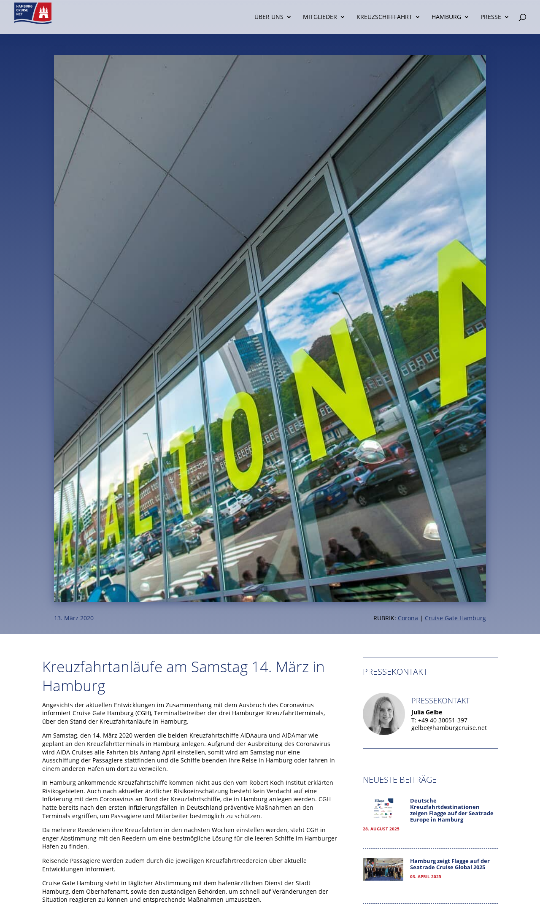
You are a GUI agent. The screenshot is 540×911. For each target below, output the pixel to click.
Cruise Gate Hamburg (455, 618)
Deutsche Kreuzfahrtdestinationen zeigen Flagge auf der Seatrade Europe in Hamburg (452, 810)
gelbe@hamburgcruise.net (449, 728)
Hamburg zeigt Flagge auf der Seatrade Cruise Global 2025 (450, 864)
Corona (408, 618)
